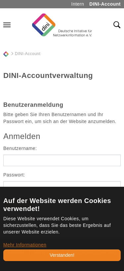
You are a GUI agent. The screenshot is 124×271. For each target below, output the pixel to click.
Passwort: (14, 174)
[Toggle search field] (117, 25)
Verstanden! (62, 255)
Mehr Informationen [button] (24, 244)
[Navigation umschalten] (7, 25)
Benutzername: (20, 148)
